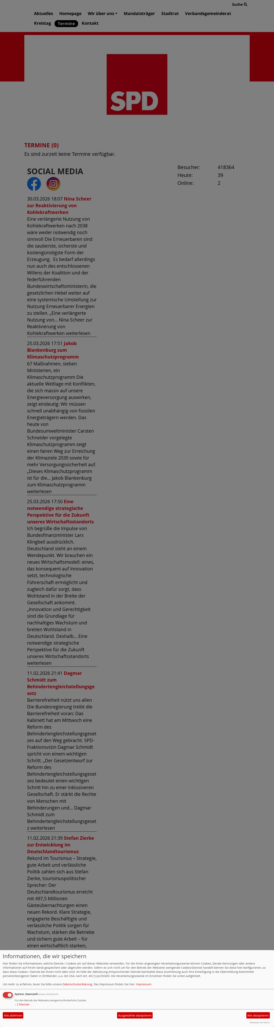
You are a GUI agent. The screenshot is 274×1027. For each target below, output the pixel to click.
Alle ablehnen (13, 1015)
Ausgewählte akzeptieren (135, 1015)
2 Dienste (22, 1004)
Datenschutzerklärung (77, 984)
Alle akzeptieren (258, 1015)
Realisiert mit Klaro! (260, 1022)
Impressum (143, 984)
